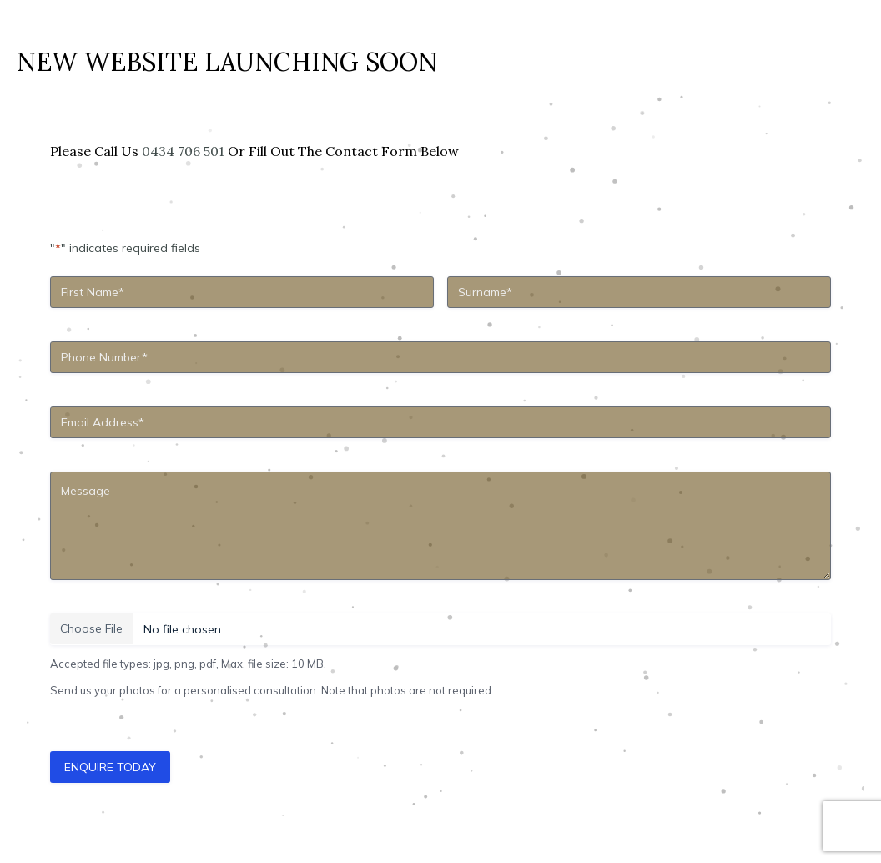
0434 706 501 (183, 151)
